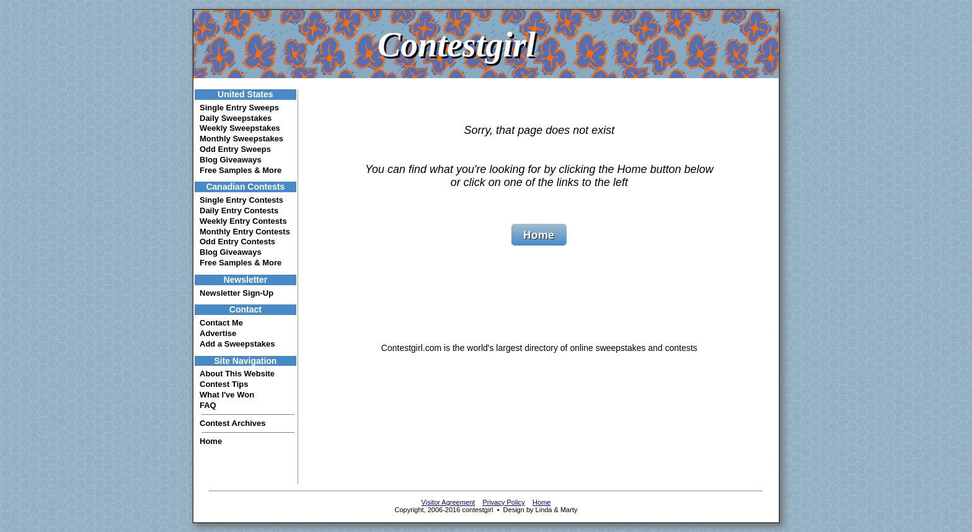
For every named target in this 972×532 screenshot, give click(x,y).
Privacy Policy (503, 502)
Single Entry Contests (241, 200)
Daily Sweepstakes (236, 118)
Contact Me (221, 322)
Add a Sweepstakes (237, 343)
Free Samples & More (240, 170)
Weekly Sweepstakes (240, 128)
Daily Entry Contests (239, 210)
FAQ (208, 405)
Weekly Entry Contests (243, 221)
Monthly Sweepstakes (241, 138)
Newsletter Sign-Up (236, 293)
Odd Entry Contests (237, 241)
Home (211, 441)
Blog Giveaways (231, 159)
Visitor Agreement (448, 502)
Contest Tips (224, 384)
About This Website (237, 373)
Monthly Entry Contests (245, 231)
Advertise (218, 333)
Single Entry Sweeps (239, 107)
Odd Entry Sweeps (235, 149)
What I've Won (227, 394)
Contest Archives (232, 423)
